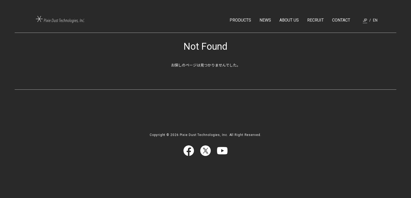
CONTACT (341, 20)
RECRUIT (315, 20)
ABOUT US (289, 20)
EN (375, 20)
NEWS (265, 20)
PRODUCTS (240, 20)
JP (365, 20)
